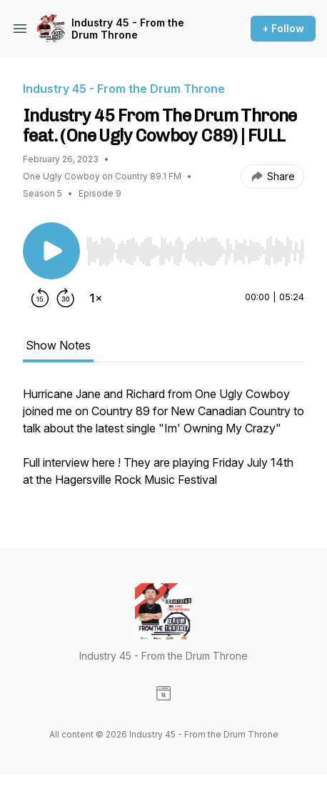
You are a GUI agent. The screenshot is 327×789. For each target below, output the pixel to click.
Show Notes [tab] (58, 345)
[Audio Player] (195, 247)
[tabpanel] (163, 443)
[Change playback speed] (95, 298)
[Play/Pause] (51, 250)
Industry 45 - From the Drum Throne (127, 28)
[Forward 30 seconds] (66, 298)
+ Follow (283, 28)
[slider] (195, 252)
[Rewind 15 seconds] (40, 298)
